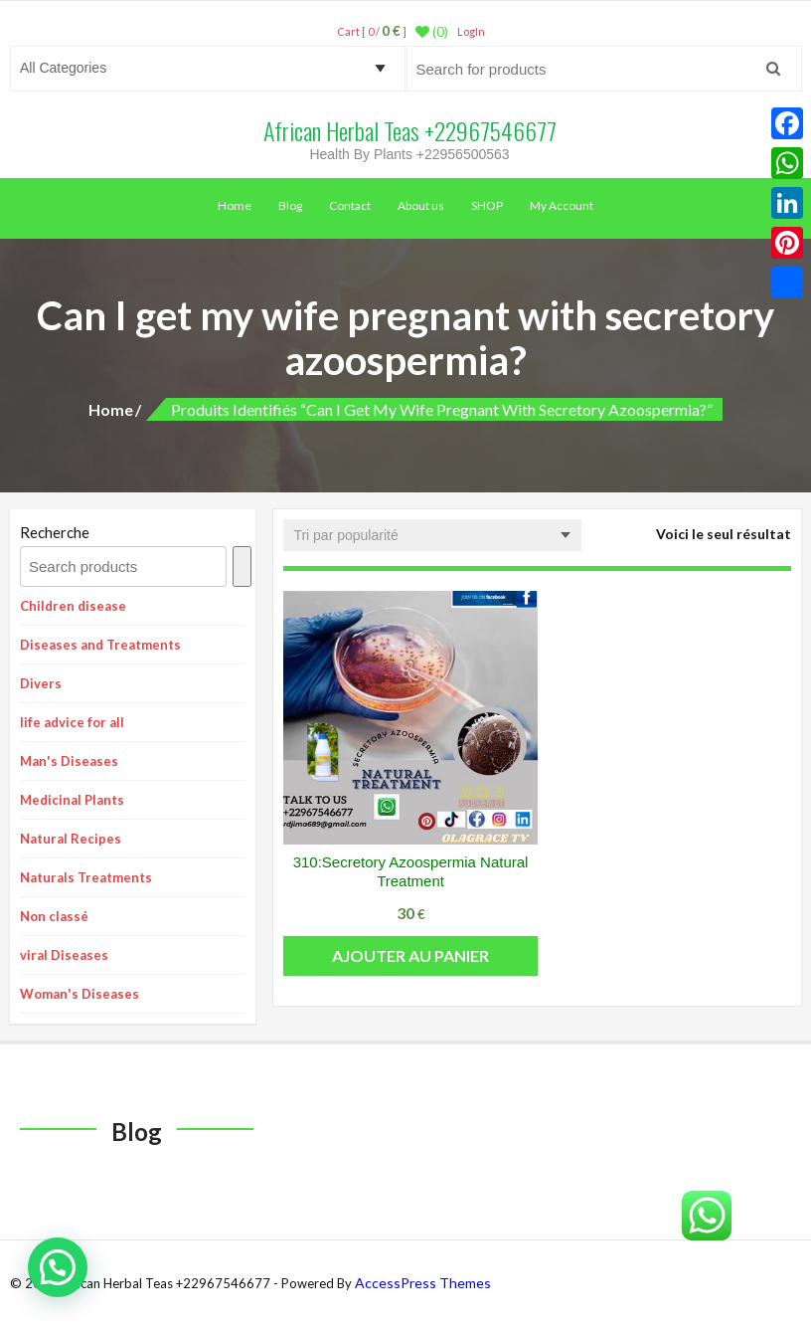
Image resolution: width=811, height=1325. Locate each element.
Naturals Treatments (86, 877)
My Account (561, 205)
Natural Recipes (70, 839)
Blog (290, 205)
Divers (41, 683)
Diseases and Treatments (100, 645)
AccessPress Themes (423, 1282)
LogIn (471, 31)
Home (234, 205)
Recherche (54, 532)
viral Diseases (64, 955)
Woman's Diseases (79, 994)
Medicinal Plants (72, 800)
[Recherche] (242, 566)
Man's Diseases (69, 761)
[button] (57, 1267)
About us (421, 205)
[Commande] (432, 535)
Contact (350, 205)
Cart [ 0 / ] (371, 31)
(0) (431, 32)
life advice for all (72, 722)
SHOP (487, 205)
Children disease (73, 606)
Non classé (54, 916)
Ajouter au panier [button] (410, 955)
